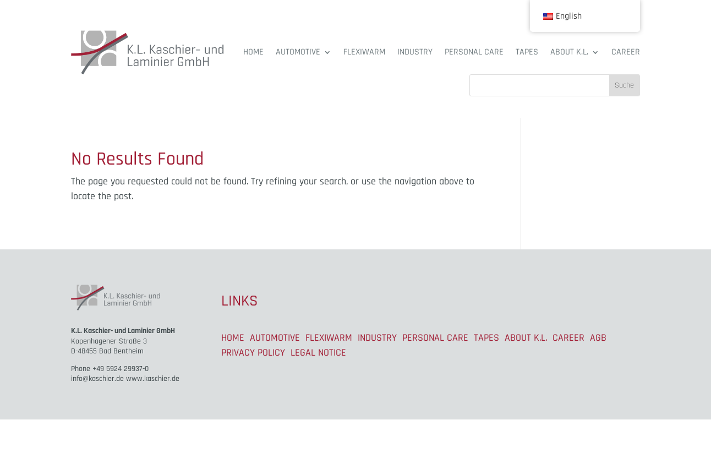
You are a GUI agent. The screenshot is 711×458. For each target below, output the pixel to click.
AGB (598, 337)
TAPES (527, 52)
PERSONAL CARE (474, 52)
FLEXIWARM (364, 52)
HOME (253, 52)
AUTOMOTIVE (298, 52)
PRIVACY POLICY (253, 352)
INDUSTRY (415, 52)
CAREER (625, 52)
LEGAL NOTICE (318, 352)
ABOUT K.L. (569, 52)
